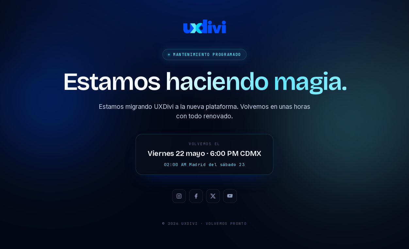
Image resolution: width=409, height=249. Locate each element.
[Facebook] (196, 196)
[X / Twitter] (213, 196)
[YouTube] (230, 196)
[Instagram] (179, 196)
